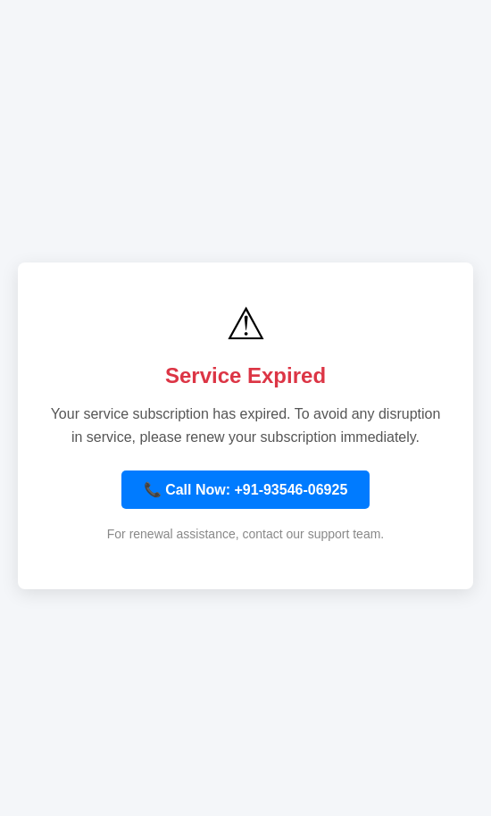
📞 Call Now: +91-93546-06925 (246, 489)
